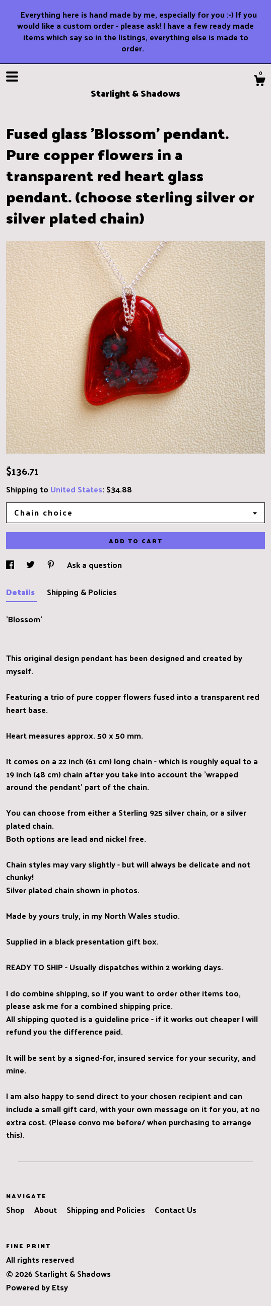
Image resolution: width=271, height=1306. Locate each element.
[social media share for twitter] (31, 564)
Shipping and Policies (106, 1209)
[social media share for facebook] (11, 564)
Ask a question (94, 564)
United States (76, 489)
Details (21, 592)
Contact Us (175, 1209)
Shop (16, 1209)
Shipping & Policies (82, 592)
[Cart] (259, 81)
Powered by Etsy (37, 1287)
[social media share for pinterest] (52, 564)
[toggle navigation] (12, 76)
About (46, 1209)
